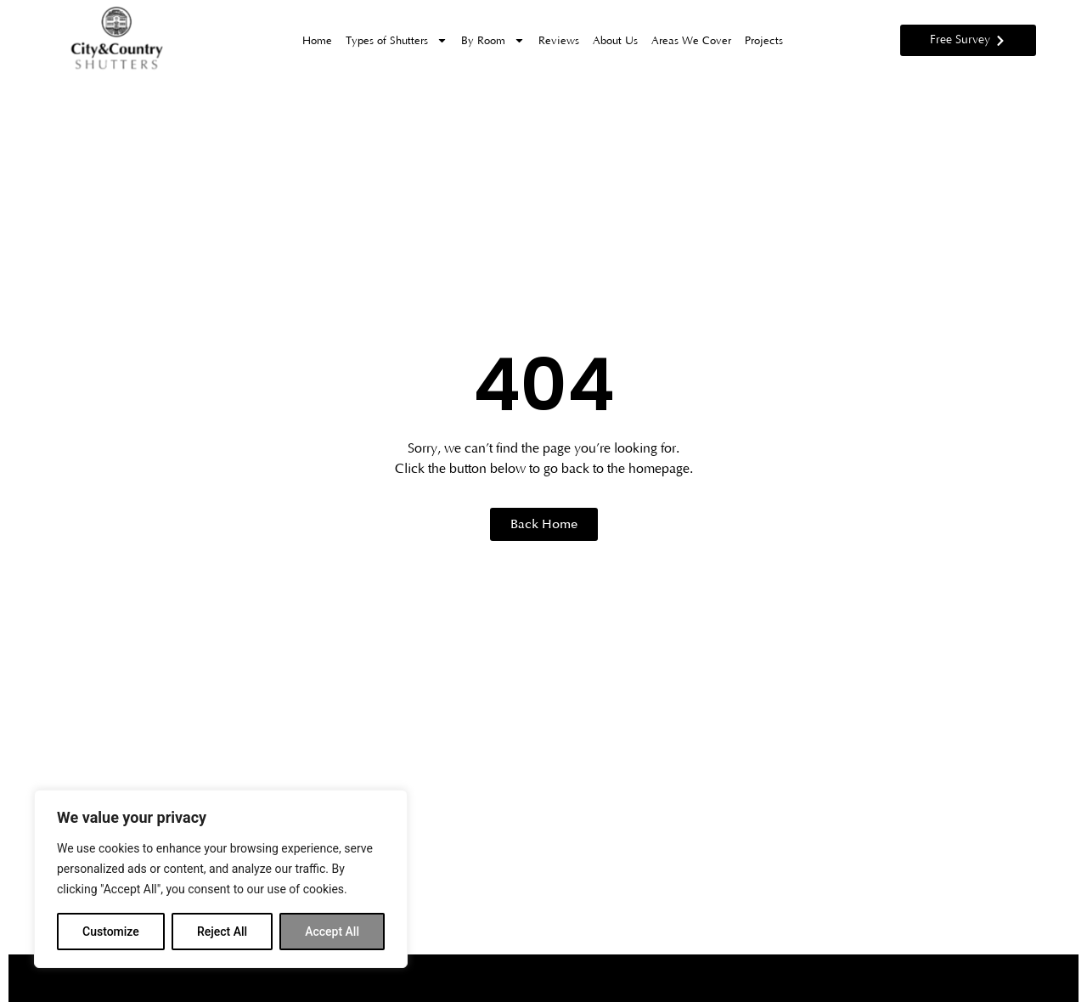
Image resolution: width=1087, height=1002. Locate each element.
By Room (493, 40)
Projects (764, 41)
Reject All (222, 931)
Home (317, 41)
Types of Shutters (397, 40)
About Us (615, 41)
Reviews (558, 41)
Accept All (332, 931)
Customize (110, 931)
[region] (221, 879)
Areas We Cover (691, 41)
